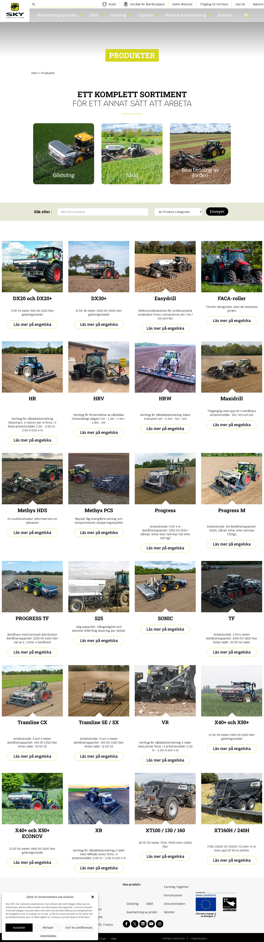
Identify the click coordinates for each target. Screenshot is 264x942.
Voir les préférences (78, 927)
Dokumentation (174, 904)
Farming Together (176, 887)
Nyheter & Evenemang (187, 15)
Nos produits (132, 884)
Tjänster (148, 15)
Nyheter (169, 912)
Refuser (48, 927)
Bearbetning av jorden (59, 15)
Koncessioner (173, 895)
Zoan (114, 936)
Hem (34, 73)
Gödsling (120, 15)
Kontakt (225, 15)
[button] (92, 897)
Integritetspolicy (48, 935)
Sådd (96, 15)
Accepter (19, 927)
